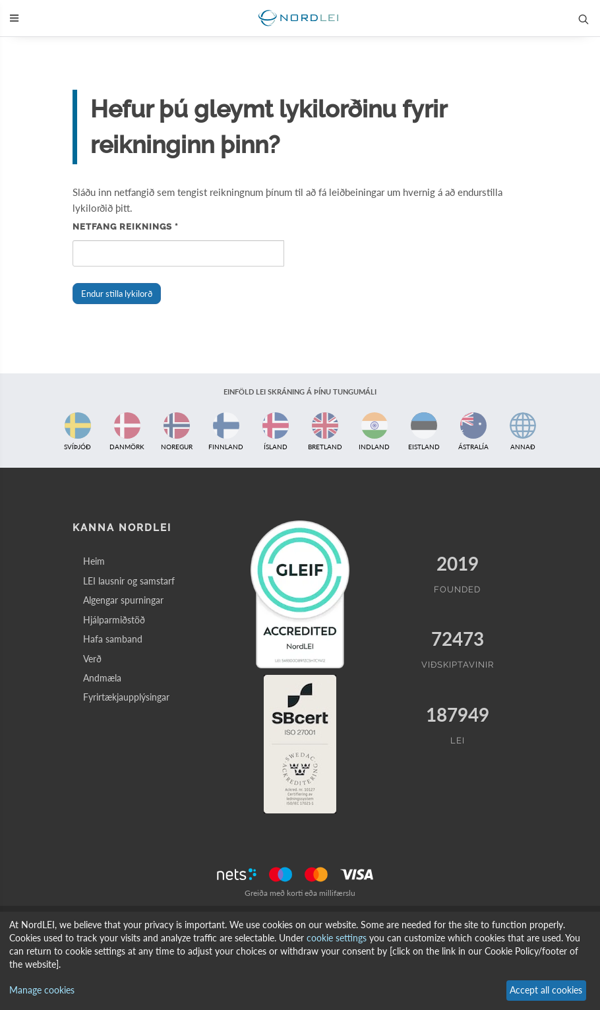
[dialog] (300, 961)
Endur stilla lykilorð (116, 293)
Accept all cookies (546, 989)
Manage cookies (42, 989)
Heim (94, 561)
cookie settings (337, 937)
